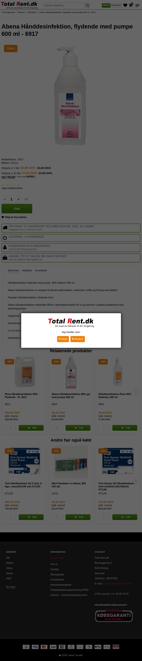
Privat (63, 339)
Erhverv (77, 339)
